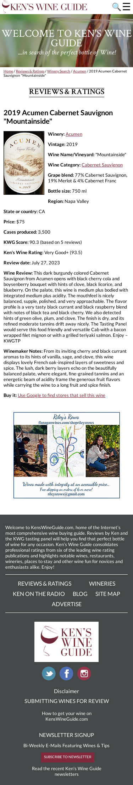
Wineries (102, 583)
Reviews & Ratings (30, 71)
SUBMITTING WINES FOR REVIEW (66, 701)
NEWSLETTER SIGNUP (66, 735)
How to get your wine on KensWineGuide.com (67, 716)
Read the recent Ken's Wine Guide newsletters (66, 771)
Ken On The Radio (39, 593)
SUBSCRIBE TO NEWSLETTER (67, 757)
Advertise (67, 604)
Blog (80, 593)
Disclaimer (66, 691)
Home (8, 71)
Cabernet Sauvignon (102, 165)
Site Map (107, 593)
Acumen (79, 71)
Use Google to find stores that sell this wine (61, 395)
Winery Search (58, 71)
